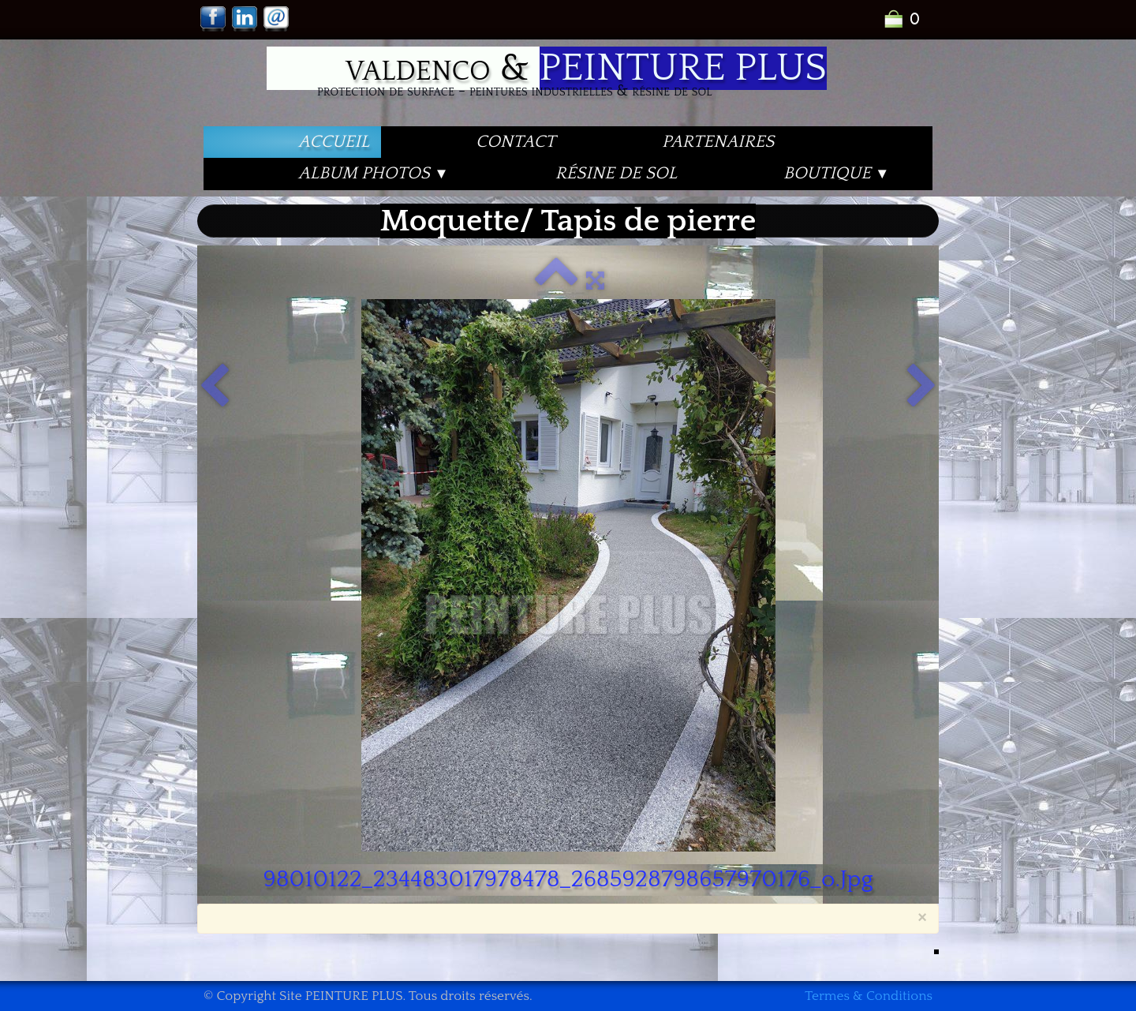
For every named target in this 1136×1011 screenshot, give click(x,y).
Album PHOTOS (373, 173)
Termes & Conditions (868, 996)
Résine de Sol (616, 173)
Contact (515, 142)
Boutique (836, 173)
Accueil (333, 142)
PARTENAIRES (718, 142)
